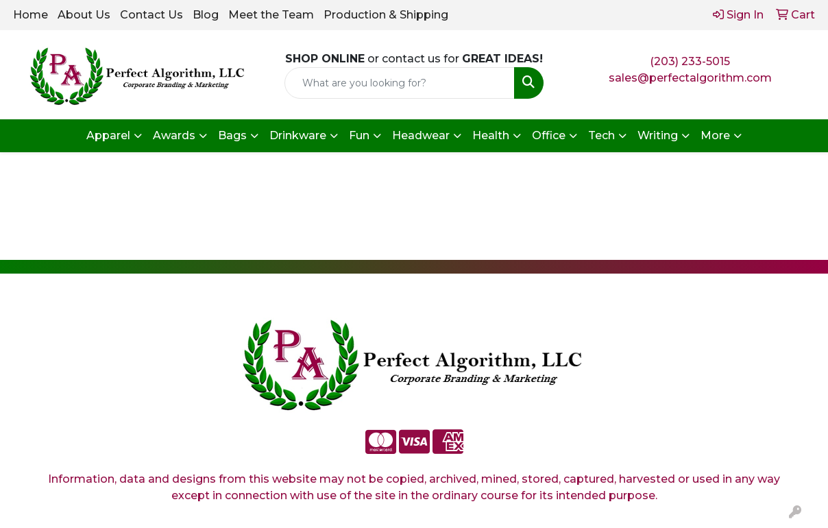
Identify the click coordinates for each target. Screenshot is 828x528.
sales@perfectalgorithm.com (690, 77)
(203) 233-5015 (690, 61)
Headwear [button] (421, 135)
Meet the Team (271, 14)
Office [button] (548, 135)
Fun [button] (359, 135)
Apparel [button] (108, 135)
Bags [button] (232, 135)
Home (30, 14)
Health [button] (490, 135)
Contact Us (151, 14)
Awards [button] (174, 135)
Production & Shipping (386, 14)
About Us (84, 14)
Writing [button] (657, 135)
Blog (206, 14)
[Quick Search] (399, 83)
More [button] (715, 135)
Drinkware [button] (297, 135)
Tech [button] (601, 135)
